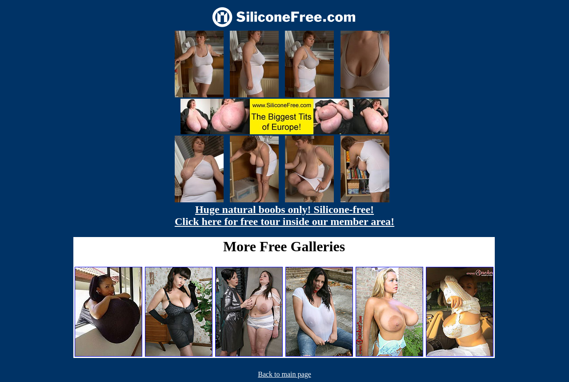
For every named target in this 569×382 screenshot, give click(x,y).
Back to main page (284, 374)
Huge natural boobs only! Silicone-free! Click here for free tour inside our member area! (284, 215)
